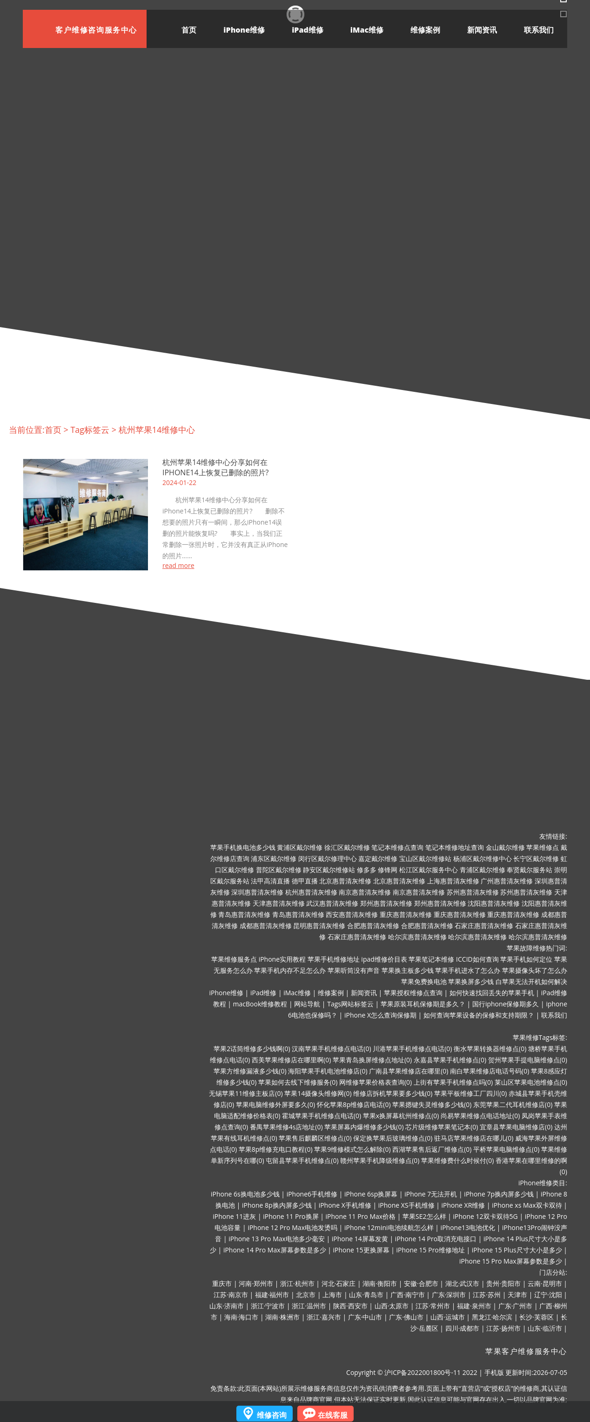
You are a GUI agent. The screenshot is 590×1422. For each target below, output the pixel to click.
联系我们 (539, 30)
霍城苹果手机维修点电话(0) (321, 1115)
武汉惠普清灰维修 (332, 903)
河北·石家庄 (339, 1283)
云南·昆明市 (545, 1283)
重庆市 (222, 1283)
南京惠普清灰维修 (365, 892)
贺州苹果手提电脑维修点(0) (527, 1059)
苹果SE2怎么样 (424, 1216)
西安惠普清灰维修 (352, 914)
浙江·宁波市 (268, 1305)
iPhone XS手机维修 (406, 1205)
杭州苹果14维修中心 (157, 429)
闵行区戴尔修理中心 (327, 858)
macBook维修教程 (260, 1003)
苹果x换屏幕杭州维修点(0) (401, 1115)
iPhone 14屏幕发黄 (360, 1238)
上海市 (332, 1294)
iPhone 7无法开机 (430, 1194)
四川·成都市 (462, 1328)
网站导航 (307, 1003)
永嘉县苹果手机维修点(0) (450, 1059)
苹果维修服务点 (234, 959)
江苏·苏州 (487, 1294)
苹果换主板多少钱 (408, 970)
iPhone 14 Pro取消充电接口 (435, 1238)
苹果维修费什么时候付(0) (457, 1160)
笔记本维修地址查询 (454, 847)
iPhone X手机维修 (345, 1205)
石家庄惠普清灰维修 (484, 925)
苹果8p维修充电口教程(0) (276, 1149)
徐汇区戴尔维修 (347, 847)
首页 (188, 30)
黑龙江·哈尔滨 (492, 1317)
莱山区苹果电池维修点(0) (531, 1082)
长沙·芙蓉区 (536, 1317)
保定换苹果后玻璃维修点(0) (392, 1138)
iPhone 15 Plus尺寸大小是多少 (517, 1249)
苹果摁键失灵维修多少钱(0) (431, 1104)
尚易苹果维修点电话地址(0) (480, 1115)
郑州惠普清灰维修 (386, 903)
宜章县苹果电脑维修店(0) (516, 1126)
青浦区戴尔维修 (482, 869)
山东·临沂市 (545, 1328)
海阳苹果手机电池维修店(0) (327, 1070)
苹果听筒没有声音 (354, 970)
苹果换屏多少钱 (471, 981)
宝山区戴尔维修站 (425, 858)
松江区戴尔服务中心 (428, 869)
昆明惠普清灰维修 (319, 925)
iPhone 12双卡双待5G (485, 1216)
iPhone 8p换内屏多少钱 (277, 1205)
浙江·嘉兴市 (324, 1317)
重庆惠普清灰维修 (406, 914)
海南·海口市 (241, 1317)
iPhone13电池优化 (468, 1227)
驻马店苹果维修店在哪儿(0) (473, 1138)
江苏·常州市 (433, 1305)
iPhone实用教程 (282, 959)
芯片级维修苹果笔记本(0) (441, 1126)
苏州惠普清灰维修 (473, 892)
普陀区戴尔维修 (279, 869)
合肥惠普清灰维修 (373, 925)
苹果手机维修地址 (334, 959)
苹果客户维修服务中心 (526, 1351)
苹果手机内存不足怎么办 (290, 970)
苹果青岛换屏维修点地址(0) (372, 1059)
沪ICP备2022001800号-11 (422, 1372)
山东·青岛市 (366, 1294)
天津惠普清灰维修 (279, 903)
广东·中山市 (365, 1317)
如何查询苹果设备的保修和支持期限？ (478, 1015)
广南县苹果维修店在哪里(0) (408, 1070)
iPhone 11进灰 (234, 1216)
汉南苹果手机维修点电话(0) (331, 1048)
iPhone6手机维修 (312, 1194)
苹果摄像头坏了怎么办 (534, 970)
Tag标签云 (89, 429)
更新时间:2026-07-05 (536, 1372)
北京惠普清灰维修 (345, 880)
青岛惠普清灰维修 (244, 914)
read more (178, 565)
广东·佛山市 (406, 1317)
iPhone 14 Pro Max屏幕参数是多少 (274, 1249)
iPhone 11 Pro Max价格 (361, 1216)
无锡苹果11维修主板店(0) (245, 1093)
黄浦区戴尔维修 (299, 847)
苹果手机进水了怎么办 (467, 970)
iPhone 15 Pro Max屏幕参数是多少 (510, 1261)
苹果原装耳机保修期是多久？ (423, 1003)
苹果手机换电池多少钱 (242, 847)
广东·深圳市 (449, 1294)
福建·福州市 (272, 1294)
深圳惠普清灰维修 (257, 892)
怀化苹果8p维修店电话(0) (354, 1104)
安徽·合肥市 (421, 1283)
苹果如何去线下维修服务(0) (297, 1082)
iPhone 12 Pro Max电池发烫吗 (292, 1227)
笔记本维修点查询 (397, 847)
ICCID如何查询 (477, 959)
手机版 (494, 1372)
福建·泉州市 (474, 1305)
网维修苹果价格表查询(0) (375, 1082)
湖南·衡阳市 (379, 1283)
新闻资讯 (482, 30)
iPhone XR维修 (463, 1205)
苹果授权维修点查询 (413, 992)
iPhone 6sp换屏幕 (370, 1194)
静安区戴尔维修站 (329, 869)
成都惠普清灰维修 (266, 925)
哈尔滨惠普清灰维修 (417, 936)
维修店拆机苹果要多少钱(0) (392, 1093)
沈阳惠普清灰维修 (494, 903)
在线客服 (333, 1415)
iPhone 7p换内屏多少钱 (499, 1194)
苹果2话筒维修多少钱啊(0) (252, 1048)
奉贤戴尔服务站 (529, 869)
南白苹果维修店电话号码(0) (489, 1070)
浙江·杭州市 (297, 1283)
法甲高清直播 (270, 880)
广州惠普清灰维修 (507, 880)
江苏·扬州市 (503, 1328)
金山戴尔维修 (505, 847)
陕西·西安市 (350, 1305)
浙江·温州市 (309, 1305)
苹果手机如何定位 (526, 959)
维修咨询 (272, 1415)
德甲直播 (305, 880)
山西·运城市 (447, 1317)
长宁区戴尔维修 (536, 858)
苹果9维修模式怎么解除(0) (352, 1149)
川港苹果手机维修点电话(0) (412, 1048)
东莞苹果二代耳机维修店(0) (512, 1104)
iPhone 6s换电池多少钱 (245, 1194)
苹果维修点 (542, 847)
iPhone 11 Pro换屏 (290, 1216)
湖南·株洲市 (282, 1317)
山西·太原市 (392, 1305)
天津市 (517, 1294)
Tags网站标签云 (350, 1003)
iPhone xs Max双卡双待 (527, 1205)
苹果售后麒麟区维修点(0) (315, 1138)
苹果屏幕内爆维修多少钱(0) (363, 1126)
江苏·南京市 (231, 1294)
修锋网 (387, 869)
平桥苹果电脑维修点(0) (506, 1149)
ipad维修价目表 (384, 959)
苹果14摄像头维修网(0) (317, 1093)
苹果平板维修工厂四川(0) (470, 1093)
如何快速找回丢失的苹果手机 (491, 992)
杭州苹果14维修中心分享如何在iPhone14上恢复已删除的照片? (215, 467)
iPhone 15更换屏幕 (361, 1249)
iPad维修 (307, 30)
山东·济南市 (226, 1305)
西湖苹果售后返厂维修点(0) (431, 1149)
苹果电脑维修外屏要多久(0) (275, 1104)
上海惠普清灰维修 (453, 880)
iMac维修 (366, 30)
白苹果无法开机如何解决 (531, 981)
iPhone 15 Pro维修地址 (430, 1249)
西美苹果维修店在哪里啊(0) (291, 1059)
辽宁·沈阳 (548, 1294)
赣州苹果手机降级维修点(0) (379, 1160)
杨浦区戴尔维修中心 (482, 858)
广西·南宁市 (407, 1294)
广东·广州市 (515, 1305)
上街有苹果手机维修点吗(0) (453, 1082)
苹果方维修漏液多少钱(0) (250, 1070)
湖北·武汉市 (462, 1283)
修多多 (366, 869)
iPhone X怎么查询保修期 (380, 1015)
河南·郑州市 (256, 1283)
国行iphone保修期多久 (505, 1003)
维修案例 (425, 30)
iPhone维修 (244, 30)
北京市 (305, 1294)
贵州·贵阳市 (503, 1283)
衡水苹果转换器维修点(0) (490, 1048)
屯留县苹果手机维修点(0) (302, 1160)
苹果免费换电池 (424, 981)
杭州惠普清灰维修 (311, 892)
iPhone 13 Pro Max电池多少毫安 (276, 1238)
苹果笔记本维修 (431, 959)
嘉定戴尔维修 (377, 858)
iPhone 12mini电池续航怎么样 (389, 1227)
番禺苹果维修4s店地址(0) (286, 1126)
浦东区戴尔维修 (273, 858)
